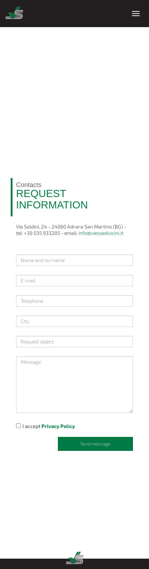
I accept (45, 426)
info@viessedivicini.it (101, 233)
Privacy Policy (58, 426)
